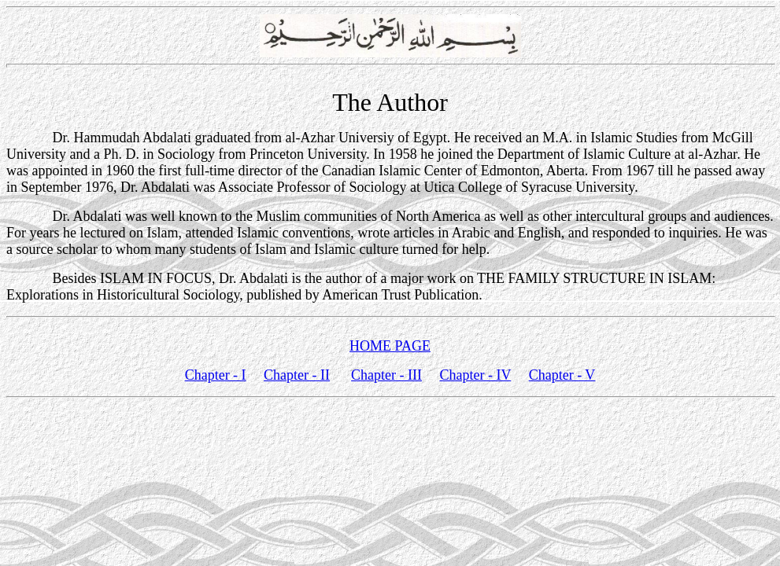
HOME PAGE (390, 346)
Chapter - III (386, 375)
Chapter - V (562, 375)
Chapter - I (215, 375)
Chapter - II (297, 375)
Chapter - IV (476, 375)
